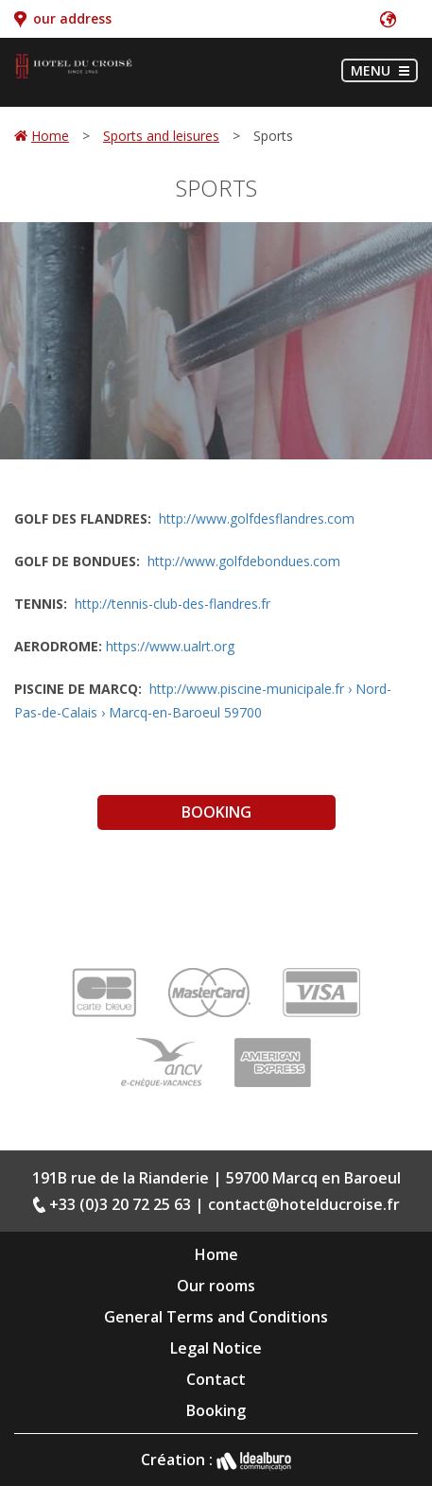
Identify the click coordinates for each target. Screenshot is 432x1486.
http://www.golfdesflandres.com (256, 518)
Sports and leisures (161, 136)
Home (50, 136)
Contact (216, 1379)
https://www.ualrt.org (170, 646)
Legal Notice (216, 1348)
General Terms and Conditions (216, 1316)
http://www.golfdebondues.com (243, 561)
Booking (216, 812)
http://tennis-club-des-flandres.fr (172, 604)
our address (72, 18)
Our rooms (216, 1285)
